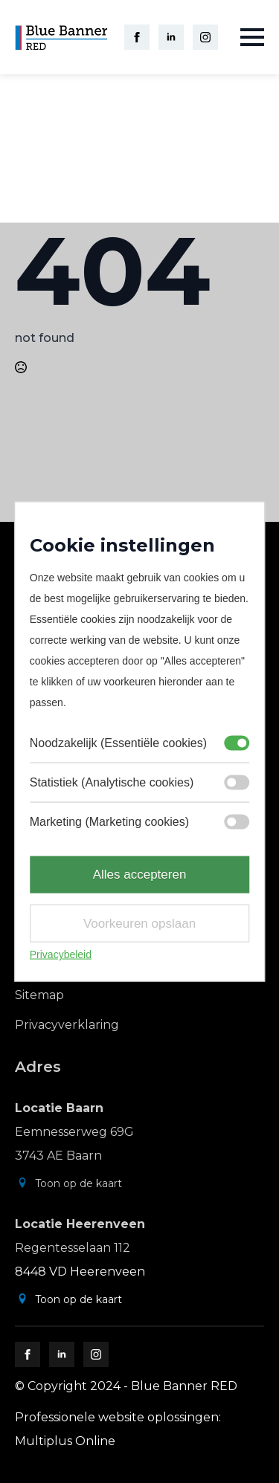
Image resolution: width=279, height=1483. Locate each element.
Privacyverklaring (67, 1025)
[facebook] (137, 37)
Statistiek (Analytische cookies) (112, 782)
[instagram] (205, 37)
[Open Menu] (252, 37)
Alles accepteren (140, 874)
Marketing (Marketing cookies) (109, 821)
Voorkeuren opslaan (139, 923)
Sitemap (39, 995)
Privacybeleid (61, 954)
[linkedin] (171, 37)
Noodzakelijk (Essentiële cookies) (118, 743)
